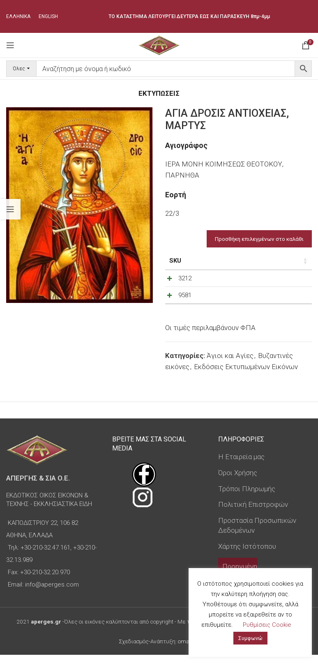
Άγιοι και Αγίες (230, 364)
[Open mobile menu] (10, 45)
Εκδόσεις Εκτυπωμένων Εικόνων (246, 375)
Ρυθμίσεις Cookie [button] (267, 624)
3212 (184, 278)
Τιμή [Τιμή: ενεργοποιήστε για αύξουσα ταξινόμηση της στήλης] (216, 260)
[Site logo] (159, 44)
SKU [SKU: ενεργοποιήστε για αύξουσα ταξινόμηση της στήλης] (175, 260)
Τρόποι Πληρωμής (246, 497)
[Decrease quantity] (260, 280)
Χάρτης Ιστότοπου (247, 554)
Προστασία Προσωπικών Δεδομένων (257, 533)
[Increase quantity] (287, 280)
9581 (184, 299)
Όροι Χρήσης (237, 481)
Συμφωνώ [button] (250, 638)
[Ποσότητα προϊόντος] (274, 280)
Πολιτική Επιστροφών (253, 512)
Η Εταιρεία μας (241, 465)
